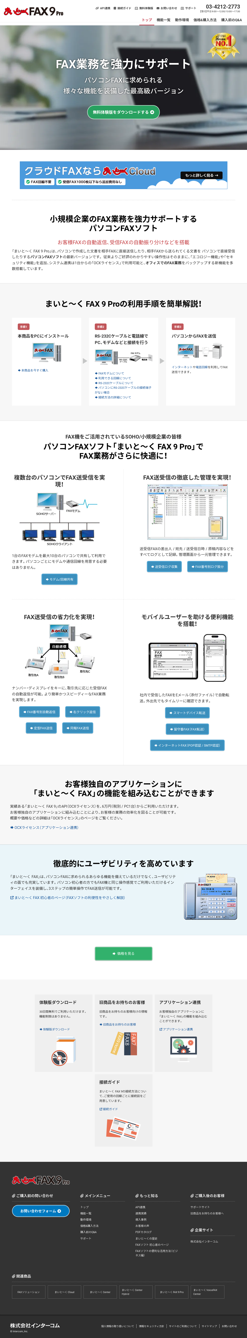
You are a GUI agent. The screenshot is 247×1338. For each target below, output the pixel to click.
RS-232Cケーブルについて (116, 383)
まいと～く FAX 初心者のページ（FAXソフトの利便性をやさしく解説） (72, 896)
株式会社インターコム (204, 1239)
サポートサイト (200, 1205)
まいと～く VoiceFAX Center (205, 1290)
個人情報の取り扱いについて (117, 1324)
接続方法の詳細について (114, 397)
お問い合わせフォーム (38, 1208)
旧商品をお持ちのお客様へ (207, 1211)
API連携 (106, 8)
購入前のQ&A (232, 19)
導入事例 (140, 1217)
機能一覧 (164, 19)
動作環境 (182, 19)
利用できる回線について (114, 378)
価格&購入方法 (205, 19)
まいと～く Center (100, 1290)
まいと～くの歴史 (146, 1236)
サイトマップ (209, 1324)
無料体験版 (147, 8)
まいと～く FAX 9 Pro (172, 1290)
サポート (191, 8)
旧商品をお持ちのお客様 (119, 1022)
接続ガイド (125, 8)
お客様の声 (142, 1224)
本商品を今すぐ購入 (34, 370)
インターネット (182, 367)
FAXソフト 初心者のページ (152, 1242)
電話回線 (202, 367)
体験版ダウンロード (56, 1027)
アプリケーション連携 (178, 1027)
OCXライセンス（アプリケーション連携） (47, 825)
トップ (147, 19)
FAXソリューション (29, 1290)
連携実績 (140, 1211)
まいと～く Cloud (64, 1290)
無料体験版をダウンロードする (121, 112)
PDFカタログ (143, 1230)
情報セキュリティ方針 (151, 1324)
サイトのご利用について (183, 1324)
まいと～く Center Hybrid (132, 1290)
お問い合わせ (169, 8)
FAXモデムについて (111, 373)
